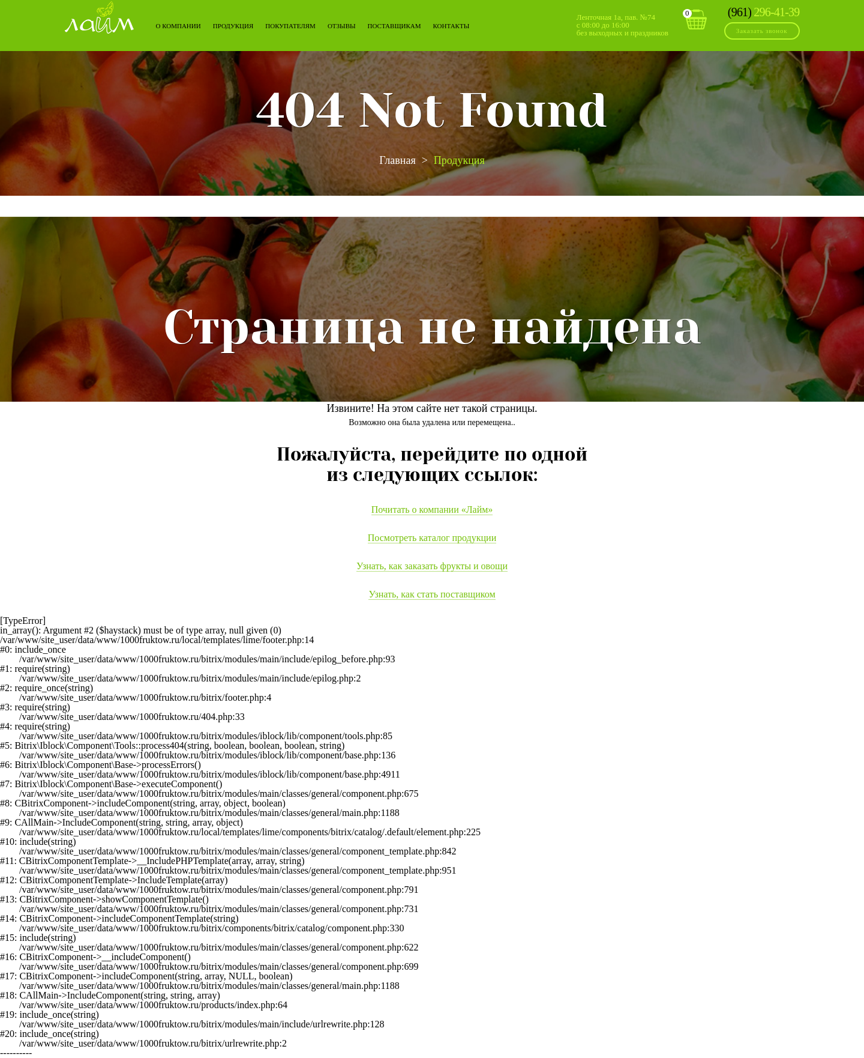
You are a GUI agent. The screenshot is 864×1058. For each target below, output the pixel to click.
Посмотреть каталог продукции (432, 538)
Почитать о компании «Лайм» (432, 509)
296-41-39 (764, 12)
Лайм (99, 17)
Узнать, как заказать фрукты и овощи (432, 566)
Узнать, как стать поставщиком (431, 594)
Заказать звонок (762, 30)
